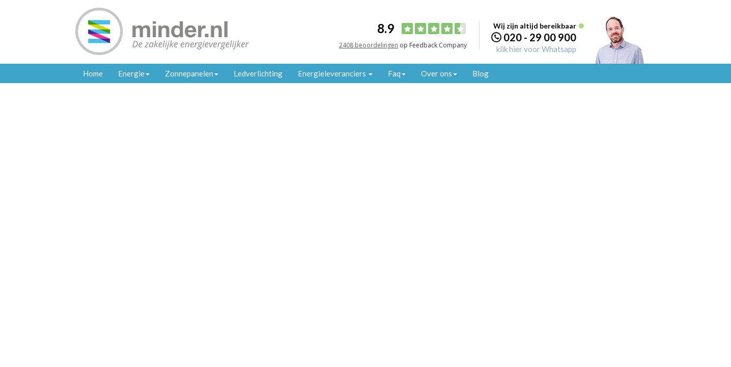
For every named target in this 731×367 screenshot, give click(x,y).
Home (93, 73)
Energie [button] (134, 73)
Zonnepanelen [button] (191, 73)
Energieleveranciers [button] (335, 73)
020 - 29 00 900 (539, 37)
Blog (480, 73)
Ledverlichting (258, 73)
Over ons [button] (439, 73)
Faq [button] (397, 73)
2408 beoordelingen (368, 45)
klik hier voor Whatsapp (536, 49)
